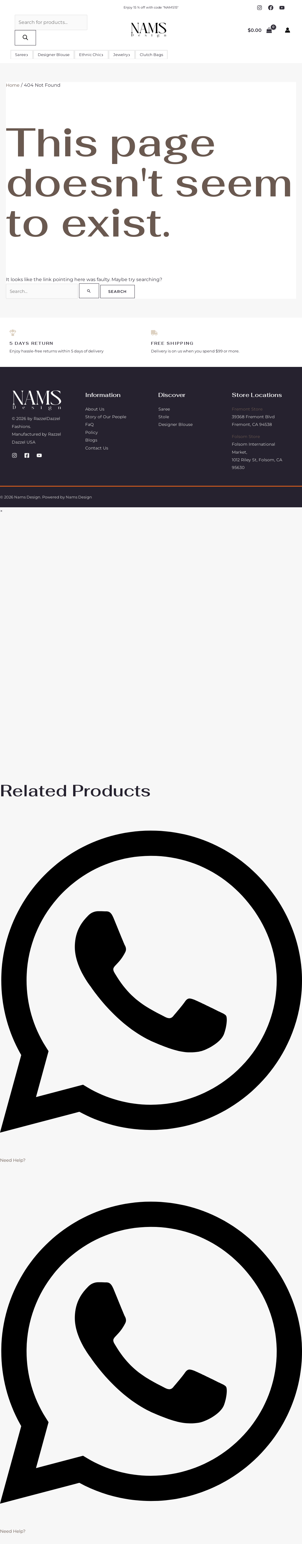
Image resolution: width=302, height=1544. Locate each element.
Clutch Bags (151, 54)
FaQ (89, 425)
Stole (163, 417)
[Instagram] (259, 7)
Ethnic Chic (91, 54)
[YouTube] (282, 7)
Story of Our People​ (105, 417)
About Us (94, 410)
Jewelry (121, 54)
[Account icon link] (287, 30)
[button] (27, 54)
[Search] (25, 37)
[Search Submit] (90, 290)
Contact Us (96, 449)
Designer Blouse (54, 54)
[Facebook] (270, 7)
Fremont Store (247, 410)
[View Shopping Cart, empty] (259, 30)
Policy (91, 433)
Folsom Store (246, 437)
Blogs (91, 441)
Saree (21, 54)
